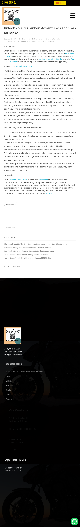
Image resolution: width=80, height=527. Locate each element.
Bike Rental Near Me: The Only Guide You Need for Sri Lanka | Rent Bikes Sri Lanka (35, 244)
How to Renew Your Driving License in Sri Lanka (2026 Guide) (28, 258)
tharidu (25, 39)
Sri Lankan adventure (17, 179)
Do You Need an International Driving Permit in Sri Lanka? (26, 254)
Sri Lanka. (49, 193)
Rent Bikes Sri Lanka (24, 66)
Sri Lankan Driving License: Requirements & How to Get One (27, 247)
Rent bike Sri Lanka (53, 39)
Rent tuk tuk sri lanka (46, 41)
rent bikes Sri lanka (11, 41)
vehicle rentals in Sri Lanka (50, 59)
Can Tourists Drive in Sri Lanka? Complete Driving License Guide (29, 251)
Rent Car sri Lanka (28, 41)
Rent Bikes (43, 179)
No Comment (37, 39)
